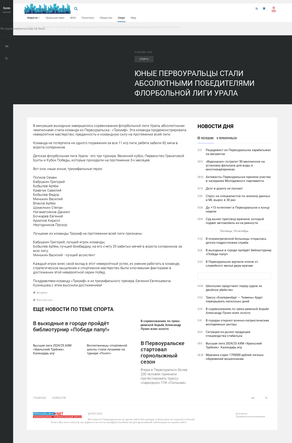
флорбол (42, 292)
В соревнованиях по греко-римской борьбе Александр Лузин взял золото (237, 311)
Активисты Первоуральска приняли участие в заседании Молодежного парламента (238, 179)
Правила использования (250, 416)
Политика (88, 17)
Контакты (241, 413)
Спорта (61, 27)
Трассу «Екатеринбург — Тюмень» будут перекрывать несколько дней (234, 299)
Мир (133, 17)
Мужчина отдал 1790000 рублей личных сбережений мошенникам (234, 357)
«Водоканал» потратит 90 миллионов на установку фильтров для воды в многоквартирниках (235, 165)
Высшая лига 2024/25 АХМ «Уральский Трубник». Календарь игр (234, 345)
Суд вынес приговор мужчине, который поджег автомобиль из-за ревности (235, 221)
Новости (33, 17)
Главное (39, 397)
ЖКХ (73, 17)
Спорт (121, 17)
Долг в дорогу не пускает (224, 188)
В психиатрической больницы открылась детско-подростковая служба (236, 240)
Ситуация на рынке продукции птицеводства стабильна (228, 334)
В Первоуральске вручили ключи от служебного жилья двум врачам (232, 263)
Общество (106, 17)
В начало (33, 27)
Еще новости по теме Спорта (73, 309)
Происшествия (55, 17)
